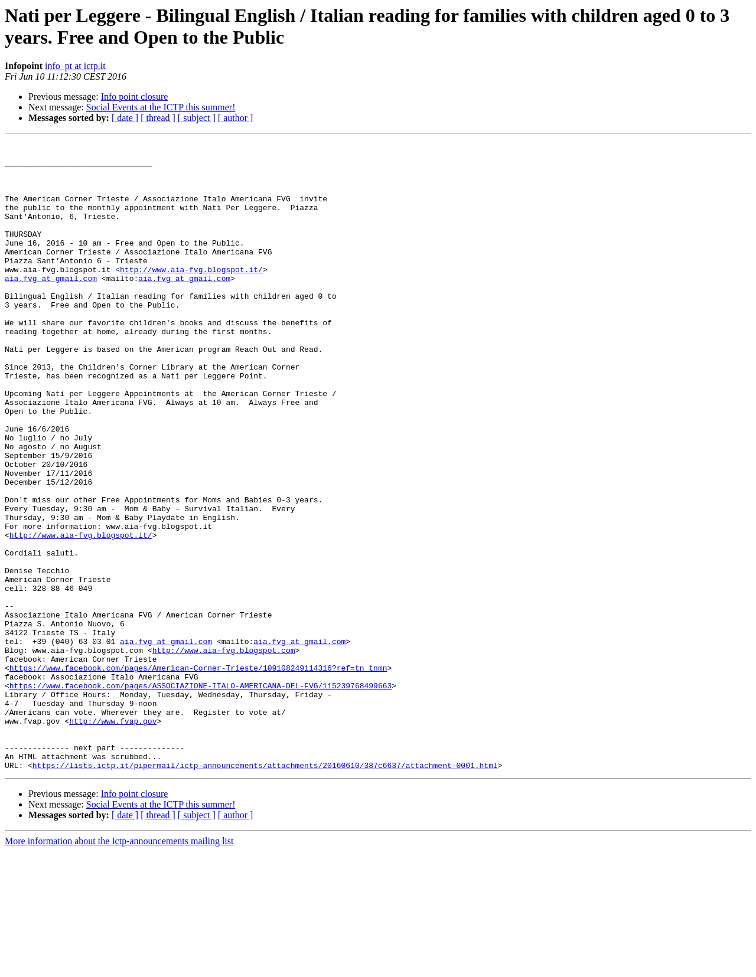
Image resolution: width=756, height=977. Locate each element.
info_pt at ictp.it (75, 66)
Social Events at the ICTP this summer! (161, 107)
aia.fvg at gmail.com (51, 306)
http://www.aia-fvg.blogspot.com (223, 752)
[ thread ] (158, 118)
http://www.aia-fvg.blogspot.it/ (191, 295)
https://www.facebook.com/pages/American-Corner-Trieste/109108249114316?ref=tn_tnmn (198, 774)
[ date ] (125, 118)
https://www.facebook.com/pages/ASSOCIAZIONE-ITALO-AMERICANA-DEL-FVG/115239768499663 (200, 795)
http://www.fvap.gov (113, 837)
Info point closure (134, 97)
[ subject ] (197, 118)
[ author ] (235, 118)
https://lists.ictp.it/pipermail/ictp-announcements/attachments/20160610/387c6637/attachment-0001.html (265, 890)
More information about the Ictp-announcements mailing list (119, 967)
